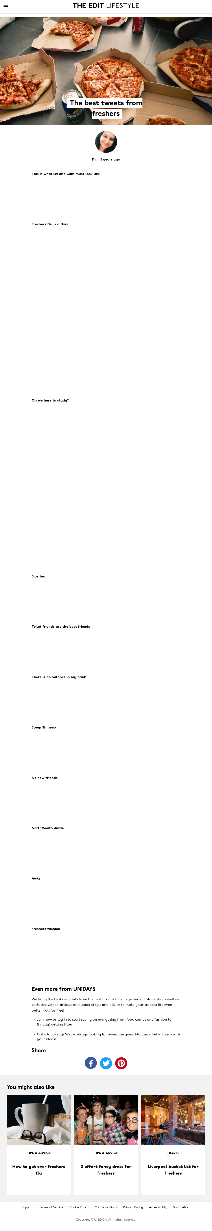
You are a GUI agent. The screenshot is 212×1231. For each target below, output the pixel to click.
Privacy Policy (133, 1207)
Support (27, 1207)
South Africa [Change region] (181, 1207)
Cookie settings (106, 1207)
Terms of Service (51, 1207)
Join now (44, 1020)
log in (62, 1020)
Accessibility (158, 1207)
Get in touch (161, 1034)
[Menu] (6, 7)
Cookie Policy (78, 1207)
